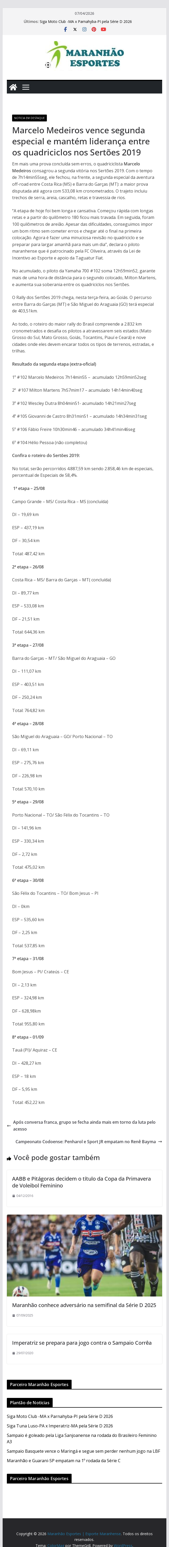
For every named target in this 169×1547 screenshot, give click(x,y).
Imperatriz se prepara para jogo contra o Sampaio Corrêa (82, 1342)
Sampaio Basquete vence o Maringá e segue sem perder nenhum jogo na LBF (83, 1451)
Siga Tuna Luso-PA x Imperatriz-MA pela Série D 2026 (60, 1426)
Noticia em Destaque (29, 118)
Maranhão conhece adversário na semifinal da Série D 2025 (84, 1305)
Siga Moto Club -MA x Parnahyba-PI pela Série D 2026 (86, 21)
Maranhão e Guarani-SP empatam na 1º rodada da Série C (64, 1460)
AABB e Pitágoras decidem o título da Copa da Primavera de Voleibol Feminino (81, 1182)
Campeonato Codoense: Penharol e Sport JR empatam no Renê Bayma (89, 1142)
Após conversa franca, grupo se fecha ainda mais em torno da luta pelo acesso (81, 1125)
